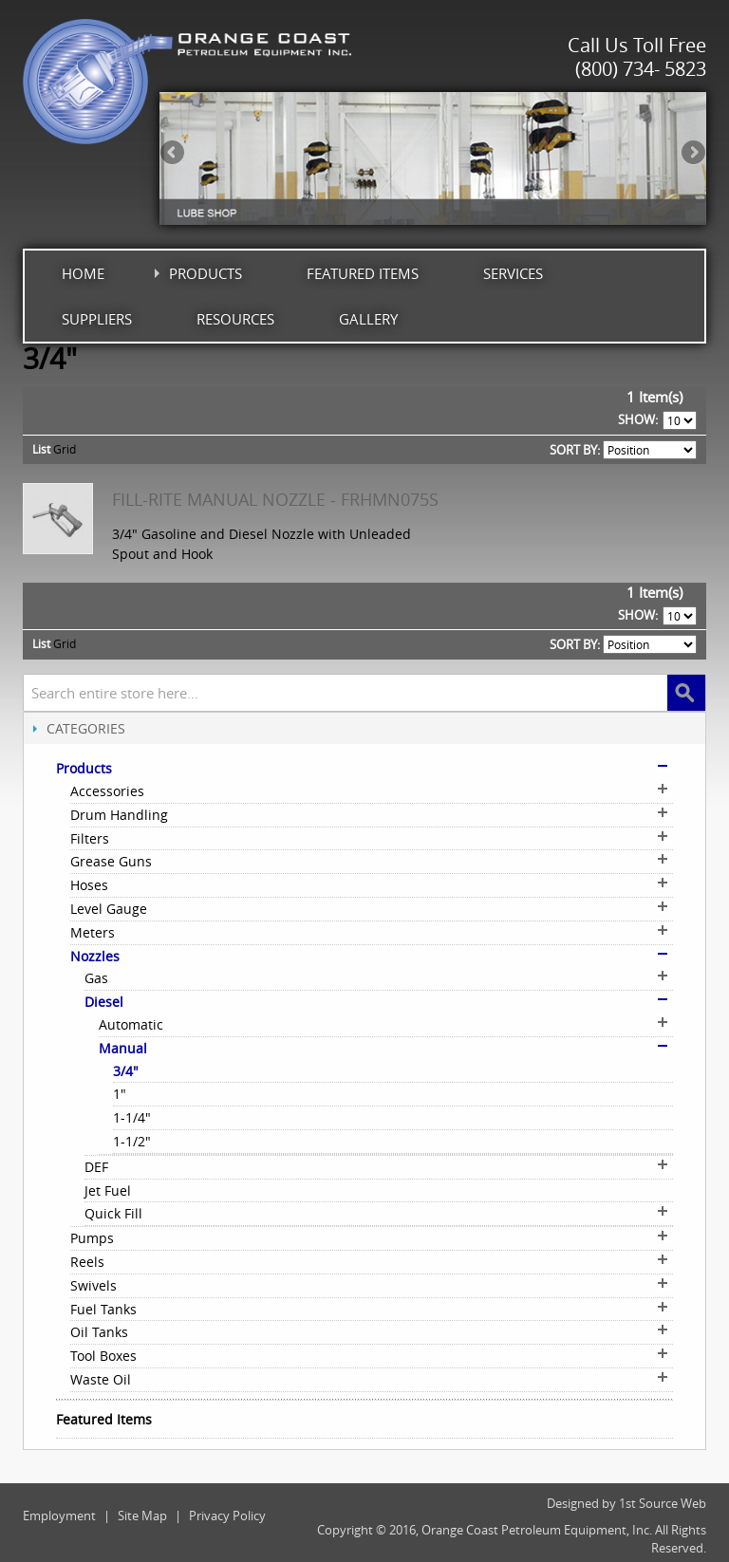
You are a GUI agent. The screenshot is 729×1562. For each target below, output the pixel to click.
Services (513, 273)
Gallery (368, 318)
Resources (235, 318)
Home (83, 273)
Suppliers (97, 318)
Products (205, 273)
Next (692, 153)
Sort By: (575, 449)
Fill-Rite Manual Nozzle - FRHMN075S (275, 499)
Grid (64, 448)
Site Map (142, 1515)
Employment (59, 1515)
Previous (173, 153)
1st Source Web (662, 1503)
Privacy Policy (227, 1515)
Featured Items (363, 273)
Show (636, 419)
